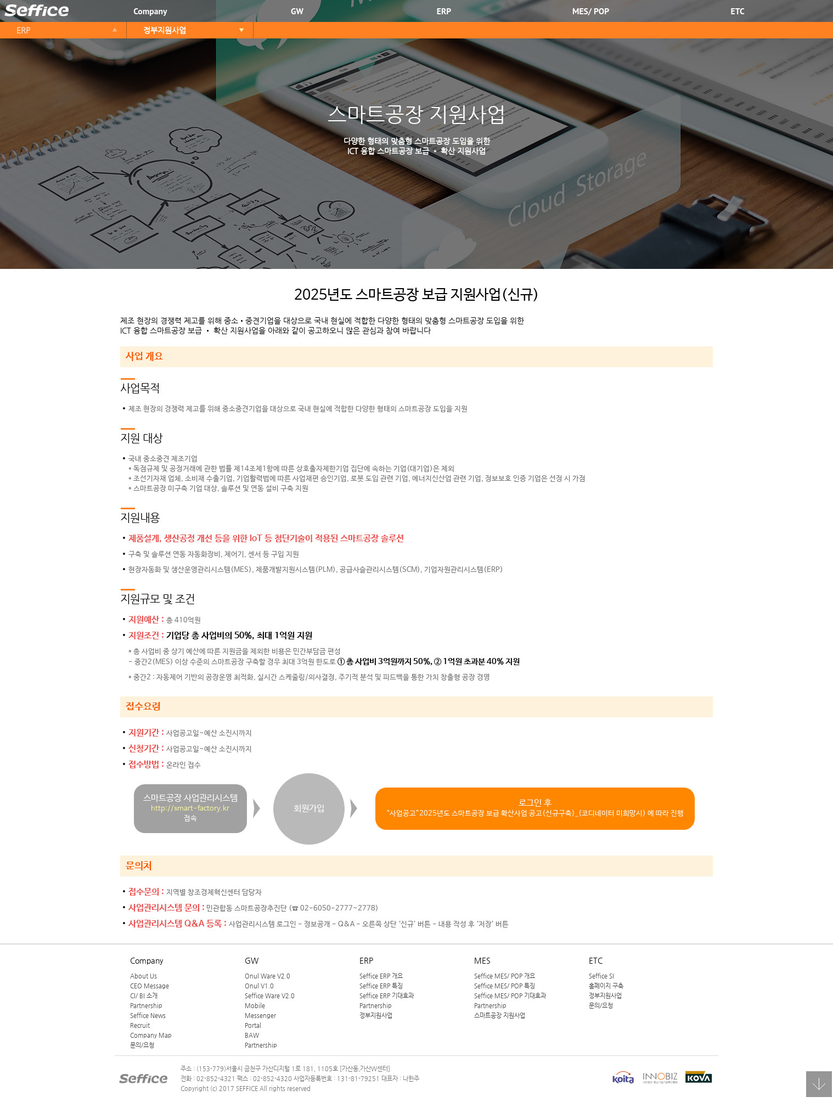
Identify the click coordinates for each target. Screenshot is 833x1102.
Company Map (151, 1035)
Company (150, 10)
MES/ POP (590, 10)
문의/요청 (142, 1045)
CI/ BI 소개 (143, 995)
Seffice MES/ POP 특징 (504, 985)
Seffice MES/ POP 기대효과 (510, 995)
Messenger (260, 1015)
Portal (253, 1025)
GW (297, 10)
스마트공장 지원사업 (499, 1015)
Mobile (255, 1005)
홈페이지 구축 (606, 985)
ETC (738, 10)
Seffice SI (601, 975)
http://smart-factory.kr (190, 809)
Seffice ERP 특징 (381, 985)
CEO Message (149, 985)
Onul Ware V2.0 (267, 975)
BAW (252, 1035)
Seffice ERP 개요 (381, 975)
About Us (143, 975)
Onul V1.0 (259, 985)
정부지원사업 (164, 30)
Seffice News (148, 1015)
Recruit (140, 1025)
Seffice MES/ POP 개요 (504, 975)
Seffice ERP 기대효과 (386, 995)
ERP (444, 10)
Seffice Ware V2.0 (270, 995)
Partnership (146, 1005)
